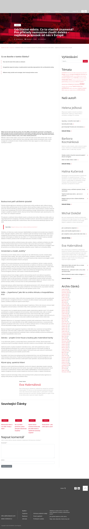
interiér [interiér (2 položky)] (71, 76)
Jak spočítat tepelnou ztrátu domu (58, 516)
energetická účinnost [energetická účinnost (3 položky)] (79, 74)
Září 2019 (64, 354)
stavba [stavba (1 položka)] (67, 86)
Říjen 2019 (64, 352)
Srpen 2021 (64, 321)
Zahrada (48, 11)
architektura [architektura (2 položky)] (64, 72)
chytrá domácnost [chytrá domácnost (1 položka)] (79, 72)
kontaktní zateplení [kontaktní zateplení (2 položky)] (66, 77)
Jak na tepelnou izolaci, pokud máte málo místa (73, 234)
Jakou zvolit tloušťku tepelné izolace (71, 231)
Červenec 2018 (65, 372)
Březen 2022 (65, 312)
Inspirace (57, 11)
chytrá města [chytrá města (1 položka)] (84, 72)
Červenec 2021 (65, 323)
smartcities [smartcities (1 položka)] (63, 86)
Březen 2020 (65, 347)
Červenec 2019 (65, 357)
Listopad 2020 (65, 334)
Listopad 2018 (65, 365)
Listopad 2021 (65, 317)
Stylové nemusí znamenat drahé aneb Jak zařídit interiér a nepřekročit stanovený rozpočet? (34, 428)
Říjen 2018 (64, 367)
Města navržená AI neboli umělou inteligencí (73, 274)
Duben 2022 (65, 310)
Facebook (82, 11)
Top (85, 488)
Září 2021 (64, 320)
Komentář (4, 443)
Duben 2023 (65, 294)
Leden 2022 (65, 313)
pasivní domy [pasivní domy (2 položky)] (65, 81)
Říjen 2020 (64, 336)
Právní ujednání (37, 516)
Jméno (2, 460)
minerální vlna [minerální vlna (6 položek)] (67, 80)
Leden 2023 (65, 297)
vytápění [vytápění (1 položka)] (70, 88)
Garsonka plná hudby (67, 124)
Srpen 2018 (64, 370)
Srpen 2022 (64, 304)
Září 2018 (64, 368)
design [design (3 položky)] (63, 74)
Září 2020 (64, 338)
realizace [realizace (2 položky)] (77, 81)
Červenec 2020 (65, 341)
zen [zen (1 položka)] (76, 90)
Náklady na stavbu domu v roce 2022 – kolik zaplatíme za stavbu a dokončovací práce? (60, 512)
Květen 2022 (65, 308)
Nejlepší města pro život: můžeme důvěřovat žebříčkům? (24, 227)
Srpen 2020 (64, 339)
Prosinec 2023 (65, 291)
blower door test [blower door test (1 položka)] (70, 72)
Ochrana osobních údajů (40, 513)
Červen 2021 (65, 325)
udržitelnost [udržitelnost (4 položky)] (65, 88)
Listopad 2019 (65, 351)
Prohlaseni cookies (38, 519)
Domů (32, 11)
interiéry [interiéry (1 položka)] (75, 76)
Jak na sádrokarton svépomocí (69, 228)
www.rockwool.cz (6, 519)
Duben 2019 (65, 362)
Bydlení (40, 11)
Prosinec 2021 (65, 315)
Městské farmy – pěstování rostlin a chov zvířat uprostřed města (73, 270)
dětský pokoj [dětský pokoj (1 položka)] (68, 74)
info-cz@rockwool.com (8, 516)
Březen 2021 (65, 330)
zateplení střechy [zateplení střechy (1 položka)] (72, 90)
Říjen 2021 (64, 318)
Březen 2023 (65, 296)
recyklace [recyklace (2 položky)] (81, 81)
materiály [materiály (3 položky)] (76, 77)
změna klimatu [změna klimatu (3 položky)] (81, 90)
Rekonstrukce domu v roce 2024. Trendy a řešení (7, 426)
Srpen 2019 (64, 355)
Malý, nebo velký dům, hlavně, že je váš (59, 519)
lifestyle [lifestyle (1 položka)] (72, 77)
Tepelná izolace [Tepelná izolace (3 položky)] (76, 86)
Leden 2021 (65, 331)
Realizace (66, 11)
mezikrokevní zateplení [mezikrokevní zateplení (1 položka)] (83, 77)
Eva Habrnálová (30, 384)
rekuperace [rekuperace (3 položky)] (71, 84)
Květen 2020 (65, 344)
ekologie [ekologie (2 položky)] (72, 74)
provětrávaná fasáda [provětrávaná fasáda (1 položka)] (71, 81)
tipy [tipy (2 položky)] (82, 86)
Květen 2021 (65, 326)
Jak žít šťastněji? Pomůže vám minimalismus (73, 127)
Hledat (74, 11)
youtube (85, 11)
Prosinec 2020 (65, 333)
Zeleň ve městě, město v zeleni (69, 159)
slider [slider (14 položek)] (82, 84)
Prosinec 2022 (65, 299)
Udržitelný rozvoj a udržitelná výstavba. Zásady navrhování (73, 190)
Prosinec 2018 (65, 364)
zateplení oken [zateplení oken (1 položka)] (67, 90)
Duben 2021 (65, 328)
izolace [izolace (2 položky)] (78, 76)
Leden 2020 (65, 349)
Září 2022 (64, 302)
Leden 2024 (65, 289)
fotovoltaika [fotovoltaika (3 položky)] (66, 76)
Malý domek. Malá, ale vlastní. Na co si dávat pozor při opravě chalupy (73, 266)
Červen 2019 (65, 359)
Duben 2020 (65, 346)
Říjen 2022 (64, 300)
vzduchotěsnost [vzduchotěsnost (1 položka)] (75, 88)
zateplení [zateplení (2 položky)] (80, 88)
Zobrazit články (66, 131)
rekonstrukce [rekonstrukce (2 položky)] (65, 84)
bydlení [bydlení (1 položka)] (74, 72)
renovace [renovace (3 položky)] (76, 84)
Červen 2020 (65, 342)
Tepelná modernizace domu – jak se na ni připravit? (72, 194)
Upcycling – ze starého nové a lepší (70, 121)
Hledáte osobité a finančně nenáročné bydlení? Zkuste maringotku (73, 155)
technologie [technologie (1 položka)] (70, 86)
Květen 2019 (65, 360)
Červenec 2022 (65, 305)
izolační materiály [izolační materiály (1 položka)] (83, 76)
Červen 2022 (65, 307)
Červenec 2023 (65, 292)
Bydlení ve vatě (4, 47)
